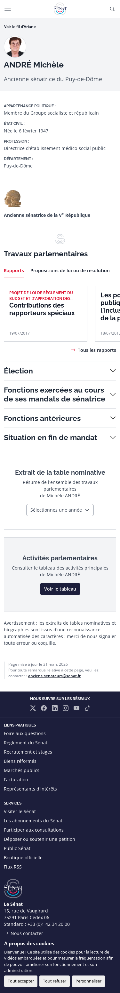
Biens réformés (20, 761)
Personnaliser (88, 981)
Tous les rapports (97, 350)
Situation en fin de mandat (50, 437)
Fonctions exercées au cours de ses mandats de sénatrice (54, 394)
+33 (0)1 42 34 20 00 (49, 924)
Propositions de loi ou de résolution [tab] (70, 270)
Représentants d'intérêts (30, 789)
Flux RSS (13, 867)
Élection (18, 370)
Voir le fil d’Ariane (20, 26)
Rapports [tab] (14, 270)
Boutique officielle (23, 858)
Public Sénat (17, 848)
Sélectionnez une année (56, 510)
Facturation (16, 780)
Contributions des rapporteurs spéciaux (42, 309)
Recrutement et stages (28, 752)
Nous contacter (27, 933)
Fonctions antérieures (42, 418)
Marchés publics (21, 770)
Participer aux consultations (34, 830)
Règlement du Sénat (25, 743)
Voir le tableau (60, 589)
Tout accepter (21, 981)
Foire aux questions (25, 733)
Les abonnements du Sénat (33, 821)
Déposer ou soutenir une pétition (39, 839)
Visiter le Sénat (20, 811)
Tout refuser (54, 981)
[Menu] (7, 9)
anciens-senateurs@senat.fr (54, 675)
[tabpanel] (60, 319)
